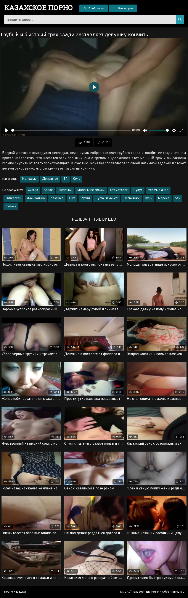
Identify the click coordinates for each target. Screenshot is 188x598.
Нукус (137, 190)
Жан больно (36, 198)
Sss (177, 198)
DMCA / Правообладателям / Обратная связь (152, 592)
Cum (72, 198)
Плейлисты (93, 8)
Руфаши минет (106, 198)
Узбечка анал (158, 190)
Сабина (11, 207)
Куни (148, 198)
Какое (48, 190)
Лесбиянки (131, 198)
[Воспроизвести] (6, 130)
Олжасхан (13, 198)
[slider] (70, 130)
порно (38, 7)
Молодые (29, 179)
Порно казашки (15, 592)
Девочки (65, 190)
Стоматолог (119, 190)
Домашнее (50, 179)
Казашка (56, 198)
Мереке (163, 198)
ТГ (65, 179)
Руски (85, 198)
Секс (76, 179)
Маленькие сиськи (90, 190)
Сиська (33, 190)
